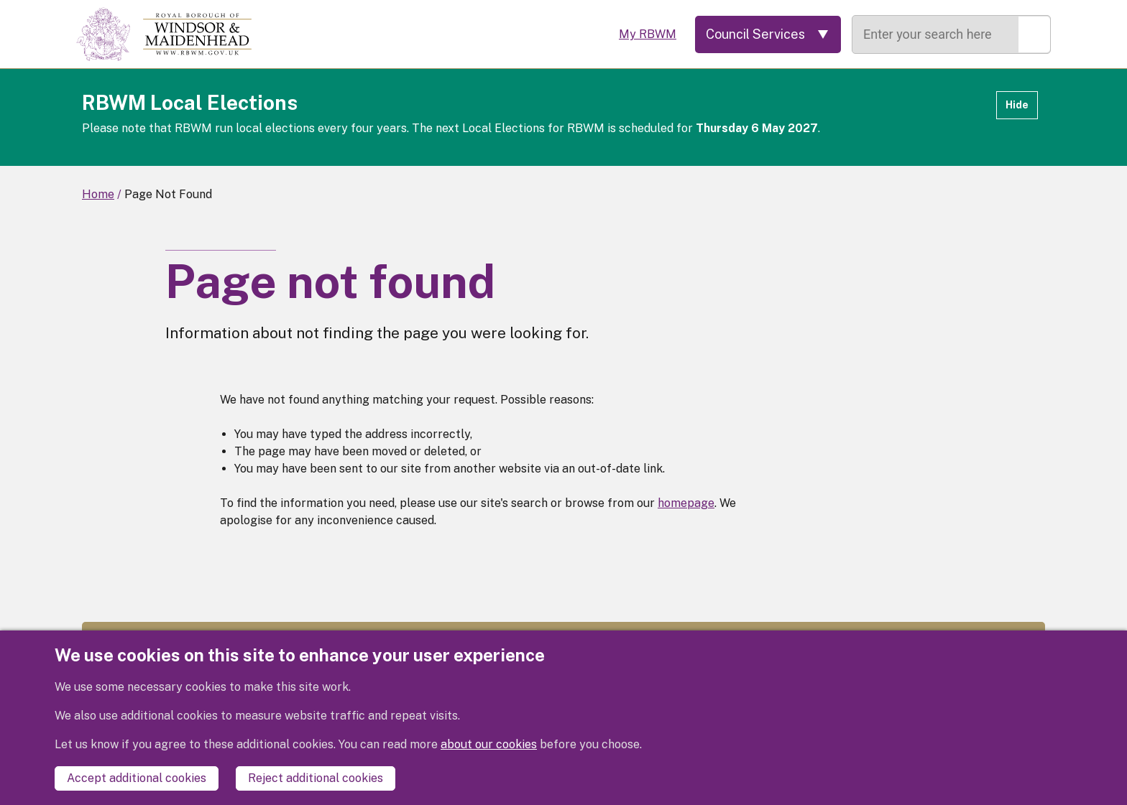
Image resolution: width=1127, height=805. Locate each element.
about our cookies (489, 744)
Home (98, 194)
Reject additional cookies (315, 778)
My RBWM (647, 34)
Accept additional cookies (136, 778)
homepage (686, 503)
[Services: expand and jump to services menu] (768, 34)
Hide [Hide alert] (1017, 105)
